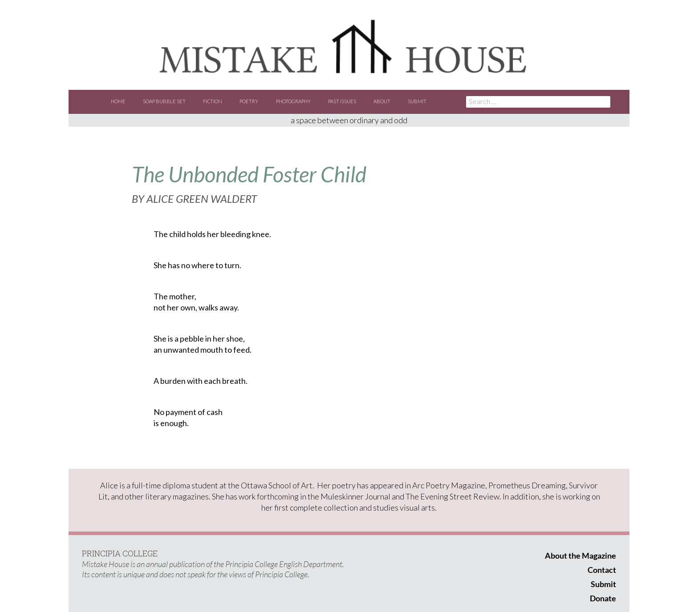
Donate (603, 598)
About (381, 101)
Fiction (212, 101)
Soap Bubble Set (164, 101)
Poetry (248, 101)
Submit (417, 101)
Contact (602, 570)
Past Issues (342, 101)
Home (118, 101)
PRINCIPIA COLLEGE (120, 553)
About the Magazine (580, 555)
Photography (293, 101)
